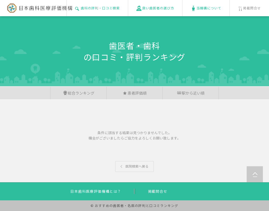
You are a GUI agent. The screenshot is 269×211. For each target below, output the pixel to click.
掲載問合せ (157, 191)
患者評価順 (135, 93)
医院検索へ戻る (134, 166)
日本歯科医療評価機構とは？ (95, 191)
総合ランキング (78, 93)
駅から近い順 (191, 93)
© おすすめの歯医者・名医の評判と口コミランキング (134, 205)
